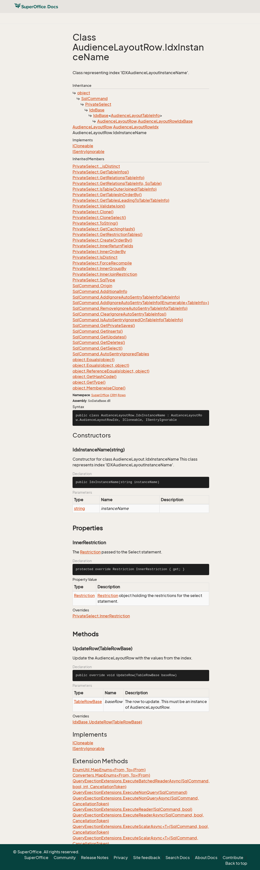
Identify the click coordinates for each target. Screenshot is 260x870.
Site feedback (146, 857)
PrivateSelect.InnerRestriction (101, 615)
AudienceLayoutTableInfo (135, 115)
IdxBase (96, 110)
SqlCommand (94, 98)
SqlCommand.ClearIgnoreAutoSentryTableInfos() (119, 314)
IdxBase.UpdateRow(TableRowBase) (107, 721)
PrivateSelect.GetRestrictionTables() (107, 234)
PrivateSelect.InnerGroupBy (99, 268)
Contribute (233, 857)
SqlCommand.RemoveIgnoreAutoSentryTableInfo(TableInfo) (130, 308)
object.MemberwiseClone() (99, 387)
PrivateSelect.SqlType (94, 279)
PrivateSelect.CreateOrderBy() (102, 240)
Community (65, 857)
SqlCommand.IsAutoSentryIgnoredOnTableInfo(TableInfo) (128, 319)
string (79, 508)
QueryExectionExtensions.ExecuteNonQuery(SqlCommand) (130, 792)
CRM (113, 395)
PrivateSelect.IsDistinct (95, 257)
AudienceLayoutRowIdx (136, 126)
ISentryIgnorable (88, 151)
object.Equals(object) (93, 359)
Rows (122, 395)
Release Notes (94, 857)
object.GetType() (89, 382)
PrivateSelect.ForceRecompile (102, 263)
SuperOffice (100, 395)
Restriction (90, 551)
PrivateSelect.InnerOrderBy (99, 251)
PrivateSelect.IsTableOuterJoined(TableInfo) (115, 189)
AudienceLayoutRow (117, 121)
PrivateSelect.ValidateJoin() (99, 206)
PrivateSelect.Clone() (93, 211)
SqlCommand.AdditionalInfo (100, 291)
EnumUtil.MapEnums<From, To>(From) (109, 769)
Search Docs (178, 857)
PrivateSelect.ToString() (95, 223)
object (83, 92)
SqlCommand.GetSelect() (97, 348)
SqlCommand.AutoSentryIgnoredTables (111, 353)
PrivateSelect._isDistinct (96, 166)
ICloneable (83, 145)
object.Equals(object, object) (101, 365)
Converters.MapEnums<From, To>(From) (111, 775)
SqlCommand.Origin (92, 285)
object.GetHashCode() (94, 376)
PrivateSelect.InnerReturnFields (103, 245)
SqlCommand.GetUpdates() (99, 336)
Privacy (121, 857)
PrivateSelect (98, 104)
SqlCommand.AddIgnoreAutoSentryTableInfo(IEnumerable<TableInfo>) (141, 302)
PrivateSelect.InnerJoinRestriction (105, 274)
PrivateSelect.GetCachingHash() (104, 228)
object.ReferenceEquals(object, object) (111, 371)
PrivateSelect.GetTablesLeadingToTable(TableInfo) (121, 200)
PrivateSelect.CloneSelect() (99, 217)
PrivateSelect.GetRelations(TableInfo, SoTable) (117, 183)
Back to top (236, 863)
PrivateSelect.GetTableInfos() (101, 171)
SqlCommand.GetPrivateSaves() (104, 325)
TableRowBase (88, 701)
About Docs (206, 857)
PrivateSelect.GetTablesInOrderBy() (107, 194)
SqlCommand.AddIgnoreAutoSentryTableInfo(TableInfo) (126, 297)
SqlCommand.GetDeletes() (99, 342)
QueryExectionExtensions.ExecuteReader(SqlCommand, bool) (132, 809)
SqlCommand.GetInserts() (98, 331)
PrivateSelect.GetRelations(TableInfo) (108, 177)
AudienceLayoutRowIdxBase (165, 121)
